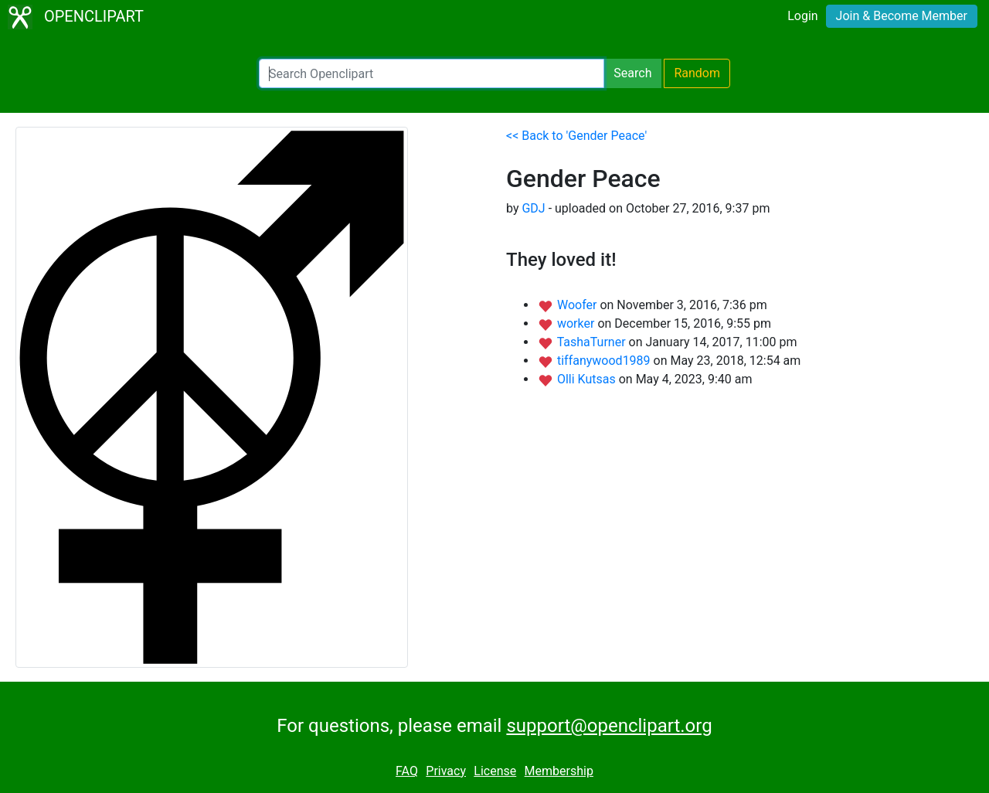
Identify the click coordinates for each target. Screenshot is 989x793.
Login (802, 16)
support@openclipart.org (609, 726)
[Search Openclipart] (431, 73)
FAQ (407, 771)
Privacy (446, 771)
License (495, 771)
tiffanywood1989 (605, 360)
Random (697, 73)
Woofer (578, 305)
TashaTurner (593, 342)
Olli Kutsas (588, 379)
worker (577, 323)
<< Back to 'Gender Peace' (576, 135)
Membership (559, 771)
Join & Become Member (901, 16)
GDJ (533, 208)
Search (632, 73)
